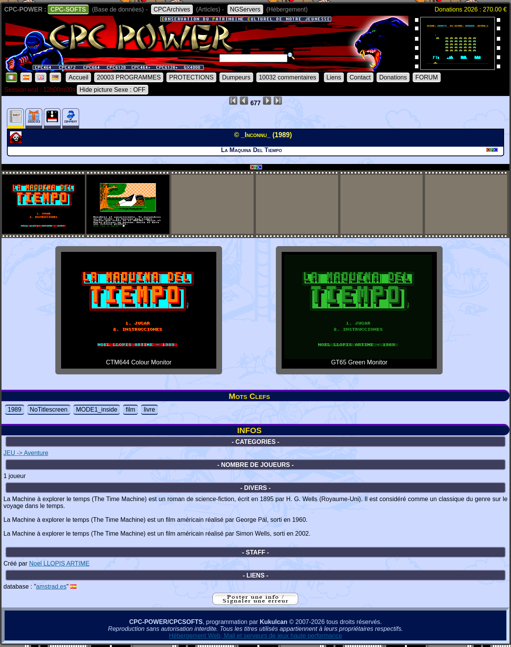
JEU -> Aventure (25, 453)
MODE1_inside (97, 409)
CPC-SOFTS (68, 9)
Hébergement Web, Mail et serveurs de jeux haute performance (255, 635)
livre (149, 409)
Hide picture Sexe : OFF (113, 89)
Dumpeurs (236, 77)
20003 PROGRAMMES (129, 77)
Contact (360, 77)
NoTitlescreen (49, 409)
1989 (15, 409)
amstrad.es (51, 586)
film (130, 409)
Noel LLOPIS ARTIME (59, 563)
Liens (334, 77)
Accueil (78, 77)
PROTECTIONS (191, 77)
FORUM (426, 77)
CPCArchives (172, 9)
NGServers (245, 9)
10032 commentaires (287, 77)
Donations (393, 77)
